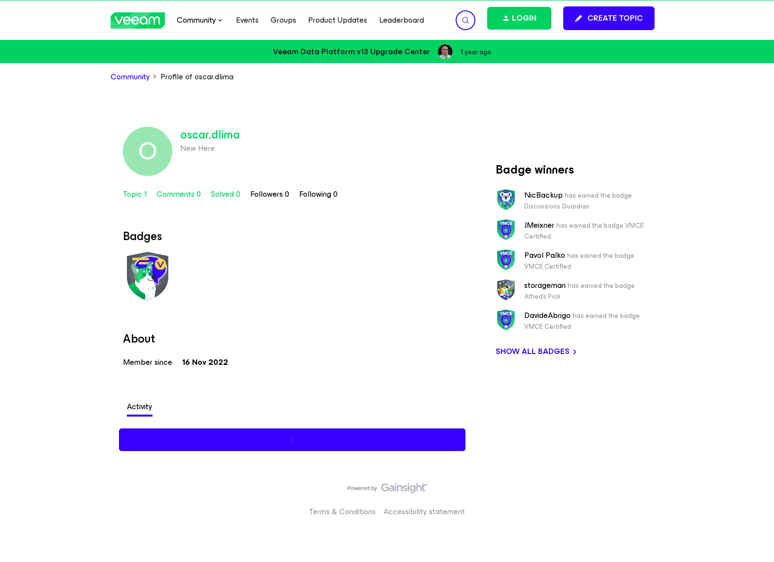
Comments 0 (179, 194)
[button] (609, 18)
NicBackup (543, 195)
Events (247, 20)
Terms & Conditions (342, 511)
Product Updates (337, 20)
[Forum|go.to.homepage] (138, 20)
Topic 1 (136, 194)
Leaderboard (401, 20)
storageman (545, 285)
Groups (283, 20)
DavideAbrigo (547, 315)
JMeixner (539, 225)
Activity (140, 406)
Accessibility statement (424, 511)
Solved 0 (226, 194)
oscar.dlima (210, 134)
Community (130, 77)
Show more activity (292, 438)
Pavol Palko (544, 255)
